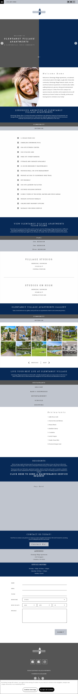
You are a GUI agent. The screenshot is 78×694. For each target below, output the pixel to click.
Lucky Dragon (53, 436)
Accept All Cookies (46, 689)
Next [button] (75, 43)
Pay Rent (39, 486)
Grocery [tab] (39, 387)
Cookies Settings (30, 689)
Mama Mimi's (52, 424)
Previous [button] (2, 43)
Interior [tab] (39, 128)
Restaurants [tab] (39, 382)
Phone (13, 594)
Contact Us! (39, 544)
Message (13, 610)
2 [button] (40, 57)
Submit (60, 632)
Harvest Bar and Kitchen (56, 421)
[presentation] (32, 632)
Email (13, 588)
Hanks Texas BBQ (54, 440)
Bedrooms (14, 599)
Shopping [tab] (39, 405)
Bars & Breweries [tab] (39, 391)
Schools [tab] (39, 400)
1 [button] (39, 57)
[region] (39, 687)
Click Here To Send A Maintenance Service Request (39, 475)
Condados (52, 432)
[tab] (39, 238)
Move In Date (15, 605)
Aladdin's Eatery (53, 428)
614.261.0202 (11, 2)
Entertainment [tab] (39, 396)
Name (12, 583)
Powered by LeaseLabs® (39, 674)
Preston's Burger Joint (55, 444)
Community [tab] (39, 124)
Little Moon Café (53, 417)
